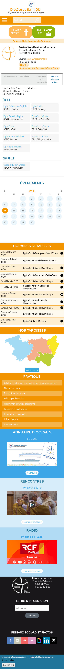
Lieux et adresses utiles (57, 80)
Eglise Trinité (29, 321)
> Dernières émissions (32, 521)
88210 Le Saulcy (15, 107)
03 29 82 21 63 (43, 586)
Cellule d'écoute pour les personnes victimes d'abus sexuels (30, 382)
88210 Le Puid (9, 128)
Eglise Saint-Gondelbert (34, 260)
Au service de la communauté (41, 79)
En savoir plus (8, 661)
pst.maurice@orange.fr (36, 58)
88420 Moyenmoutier (13, 118)
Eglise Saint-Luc (30, 267)
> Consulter (32, 472)
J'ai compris (8, 666)
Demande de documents (15, 414)
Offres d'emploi (11, 419)
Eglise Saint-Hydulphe (33, 300)
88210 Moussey (38, 107)
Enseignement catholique (15, 408)
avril (32, 191)
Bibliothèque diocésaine (14, 393)
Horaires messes (16, 31)
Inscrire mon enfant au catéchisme (19, 403)
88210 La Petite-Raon (41, 118)
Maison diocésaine (12, 388)
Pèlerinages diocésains (14, 398)
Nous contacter (11, 424)
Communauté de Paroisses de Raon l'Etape (39, 68)
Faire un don (40, 31)
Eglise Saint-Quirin (31, 275)
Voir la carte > (32, 370)
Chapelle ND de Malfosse (34, 285)
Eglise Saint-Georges (33, 253)
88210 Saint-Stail (40, 128)
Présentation (10, 76)
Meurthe (24, 64)
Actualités (24, 76)
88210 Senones (13, 138)
